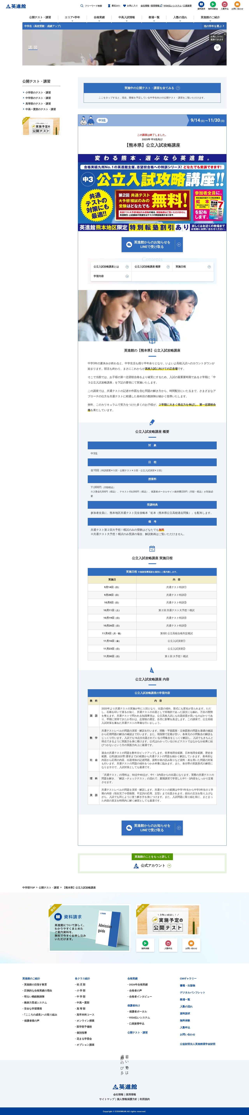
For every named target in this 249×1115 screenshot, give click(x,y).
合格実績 (132, 978)
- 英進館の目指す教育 (34, 984)
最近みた (114, 5)
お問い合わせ (187, 1034)
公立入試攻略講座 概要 (152, 266)
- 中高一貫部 (82, 1002)
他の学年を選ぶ (214, 26)
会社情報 (145, 5)
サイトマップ (106, 1099)
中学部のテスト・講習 (36, 98)
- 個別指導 (81, 1032)
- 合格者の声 (134, 990)
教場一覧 (185, 999)
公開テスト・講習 (137, 1032)
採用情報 (156, 5)
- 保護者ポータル (137, 1011)
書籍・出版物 (187, 985)
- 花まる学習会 (83, 1038)
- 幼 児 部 (80, 984)
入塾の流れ (186, 1006)
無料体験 (185, 1020)
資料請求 (185, 1013)
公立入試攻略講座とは (111, 266)
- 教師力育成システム (34, 1002)
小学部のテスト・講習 (36, 92)
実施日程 (193, 266)
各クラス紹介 (82, 978)
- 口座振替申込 (135, 1023)
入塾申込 (185, 1027)
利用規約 (145, 1099)
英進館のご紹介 (31, 978)
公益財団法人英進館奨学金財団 (197, 1044)
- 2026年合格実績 (137, 984)
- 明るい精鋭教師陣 (33, 996)
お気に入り (130, 5)
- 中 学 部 (80, 996)
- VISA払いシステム (138, 1017)
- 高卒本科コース (84, 1014)
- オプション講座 (84, 1044)
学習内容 (111, 276)
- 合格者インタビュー (139, 996)
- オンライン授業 (84, 1020)
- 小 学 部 (80, 990)
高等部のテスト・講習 (36, 103)
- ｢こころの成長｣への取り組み (39, 1014)
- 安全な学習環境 (32, 1008)
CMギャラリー (188, 978)
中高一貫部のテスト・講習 (39, 109)
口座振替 (187, 5)
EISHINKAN (120, 1111)
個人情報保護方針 (127, 1099)
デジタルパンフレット (192, 992)
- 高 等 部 (80, 1008)
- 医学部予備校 (83, 1026)
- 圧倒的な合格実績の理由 (37, 990)
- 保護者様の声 (30, 1020)
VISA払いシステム (172, 5)
